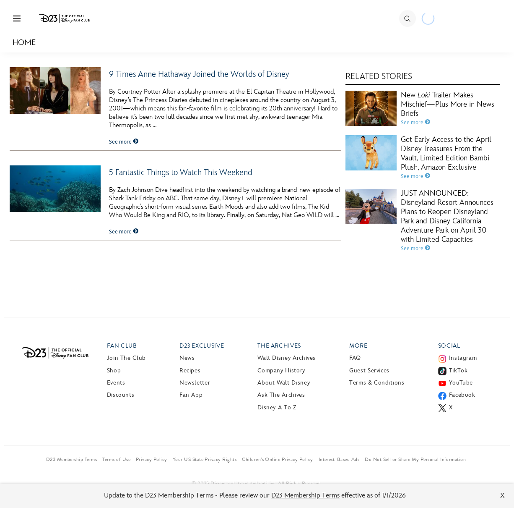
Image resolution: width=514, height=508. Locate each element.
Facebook (462, 394)
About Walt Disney (283, 382)
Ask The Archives (281, 394)
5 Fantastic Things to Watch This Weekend (180, 173)
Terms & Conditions (377, 382)
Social (449, 345)
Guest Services (369, 370)
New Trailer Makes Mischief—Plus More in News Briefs (447, 104)
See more (123, 142)
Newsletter (194, 382)
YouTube (461, 382)
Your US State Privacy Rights (204, 459)
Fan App (190, 394)
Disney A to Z (276, 407)
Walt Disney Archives (286, 357)
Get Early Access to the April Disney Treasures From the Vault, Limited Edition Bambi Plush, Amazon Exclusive (446, 153)
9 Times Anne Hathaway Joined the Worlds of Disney (199, 74)
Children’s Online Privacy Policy (277, 459)
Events (116, 382)
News (187, 357)
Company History (281, 370)
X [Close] (502, 495)
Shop (114, 370)
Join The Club (126, 357)
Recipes (189, 370)
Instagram (463, 357)
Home (24, 42)
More (358, 345)
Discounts (121, 394)
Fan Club (122, 345)
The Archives (279, 345)
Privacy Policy (151, 459)
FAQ (355, 357)
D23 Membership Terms (305, 496)
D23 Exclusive (201, 345)
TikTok (458, 370)
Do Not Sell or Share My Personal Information (415, 459)
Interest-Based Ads (339, 459)
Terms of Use (116, 459)
